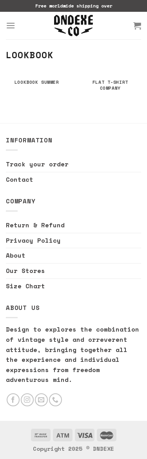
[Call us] (55, 399)
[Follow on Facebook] (13, 399)
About (15, 255)
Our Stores (25, 270)
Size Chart (25, 286)
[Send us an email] (41, 399)
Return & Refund (35, 225)
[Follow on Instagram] (27, 399)
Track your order (37, 164)
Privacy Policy (33, 240)
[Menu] (10, 25)
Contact (19, 179)
